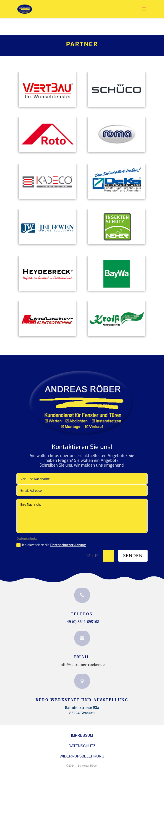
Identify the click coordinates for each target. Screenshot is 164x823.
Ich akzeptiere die (51, 545)
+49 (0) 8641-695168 (82, 621)
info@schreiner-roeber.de (81, 664)
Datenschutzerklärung (68, 545)
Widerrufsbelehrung (82, 756)
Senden (133, 555)
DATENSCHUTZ (82, 746)
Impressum (82, 735)
